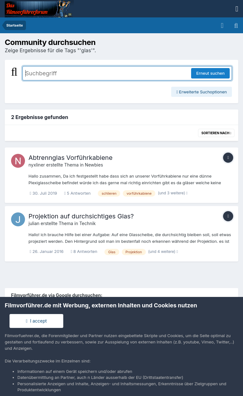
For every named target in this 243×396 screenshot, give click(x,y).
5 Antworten (77, 193)
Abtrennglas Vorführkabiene (70, 157)
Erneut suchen (210, 73)
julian (34, 223)
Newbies (94, 164)
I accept (36, 321)
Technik (87, 223)
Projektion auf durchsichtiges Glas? (81, 216)
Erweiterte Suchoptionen (201, 91)
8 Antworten (84, 251)
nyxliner (36, 164)
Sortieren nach (216, 133)
